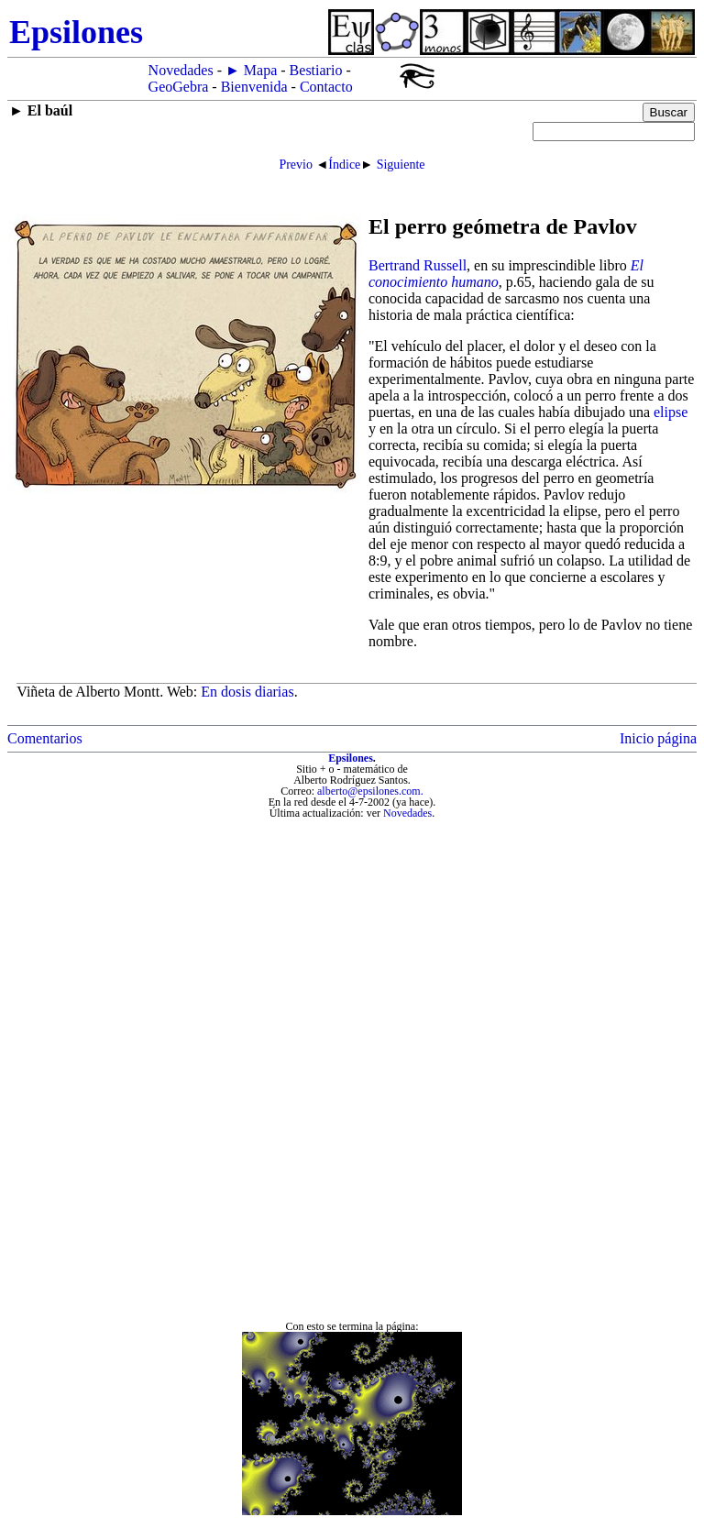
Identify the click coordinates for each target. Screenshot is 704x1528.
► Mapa (251, 70)
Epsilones (350, 758)
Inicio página (658, 738)
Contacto (326, 86)
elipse (671, 412)
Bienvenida (254, 86)
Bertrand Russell (417, 265)
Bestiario (316, 70)
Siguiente (401, 164)
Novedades (181, 70)
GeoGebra (178, 86)
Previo (296, 164)
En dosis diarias (247, 691)
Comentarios (44, 738)
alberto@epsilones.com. (370, 791)
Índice (344, 164)
